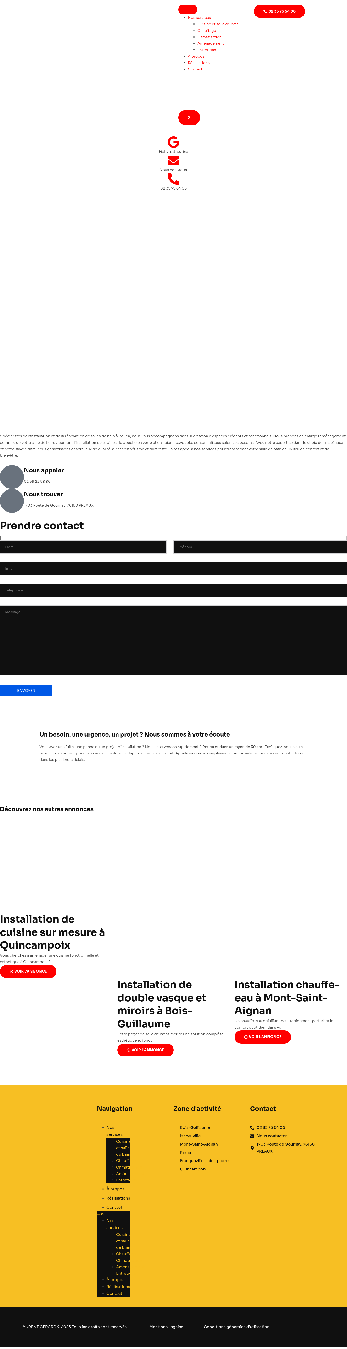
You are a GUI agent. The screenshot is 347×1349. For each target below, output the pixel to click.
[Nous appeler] (12, 477)
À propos (196, 56)
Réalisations (199, 62)
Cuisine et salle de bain (218, 24)
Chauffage (206, 30)
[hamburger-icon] (187, 9)
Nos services (199, 17)
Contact (195, 69)
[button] (113, 1217)
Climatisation (209, 37)
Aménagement (210, 43)
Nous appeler (44, 470)
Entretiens (206, 50)
